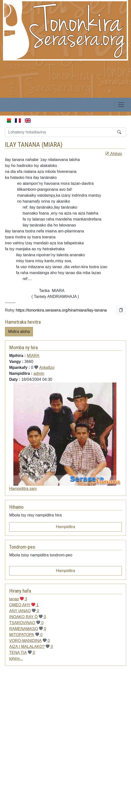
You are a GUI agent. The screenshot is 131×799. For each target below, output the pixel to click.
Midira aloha (19, 331)
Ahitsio (113, 154)
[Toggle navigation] (121, 105)
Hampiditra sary (23, 488)
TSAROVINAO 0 (26, 623)
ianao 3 (18, 599)
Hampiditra (65, 527)
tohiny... (16, 658)
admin (38, 373)
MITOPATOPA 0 (25, 635)
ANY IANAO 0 (24, 611)
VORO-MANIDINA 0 (29, 641)
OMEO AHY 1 (24, 605)
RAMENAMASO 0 (27, 629)
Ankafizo (46, 367)
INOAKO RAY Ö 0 (27, 617)
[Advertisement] (60, 736)
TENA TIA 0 (22, 652)
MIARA (52, 144)
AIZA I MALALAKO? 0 (31, 646)
